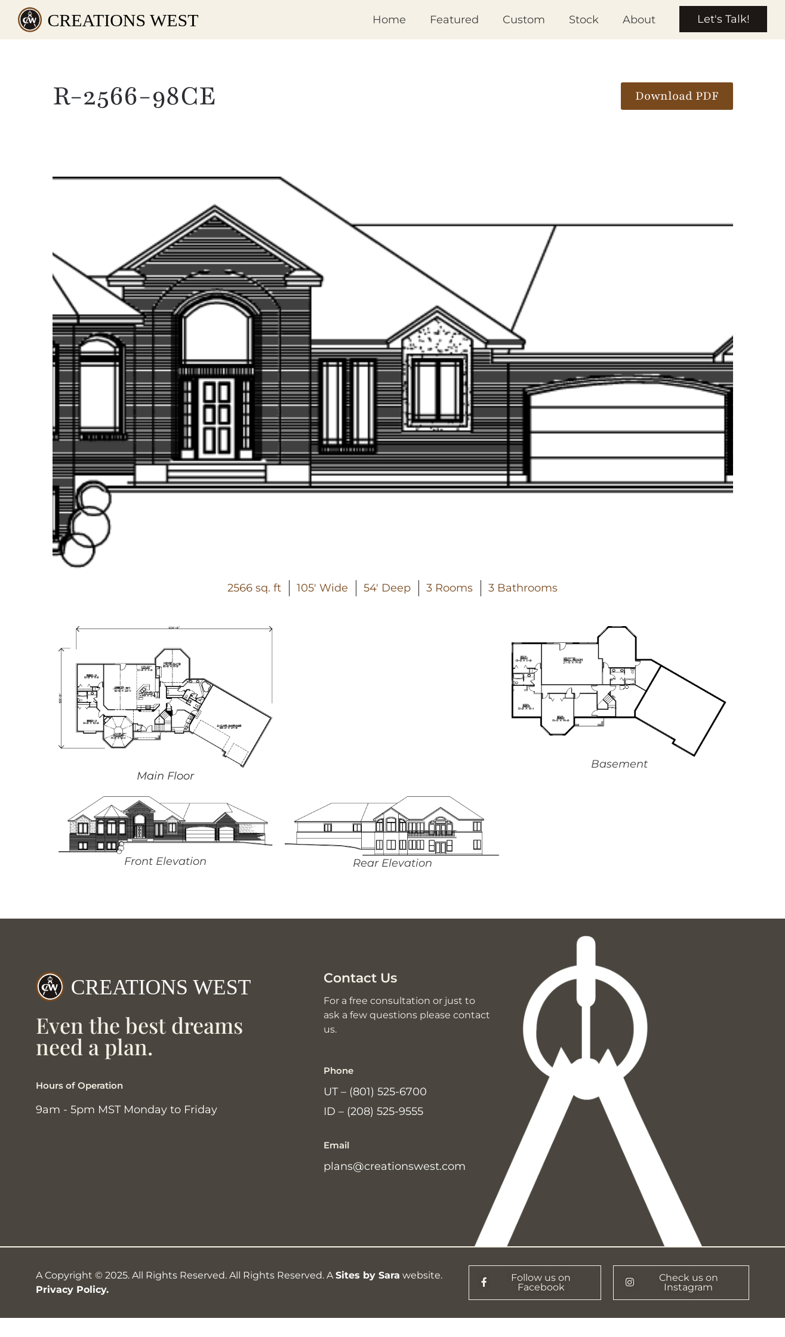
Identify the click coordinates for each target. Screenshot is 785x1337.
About (638, 19)
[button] (677, 96)
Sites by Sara (367, 1275)
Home (388, 19)
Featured (453, 19)
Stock (583, 19)
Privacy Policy (71, 1290)
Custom (523, 19)
